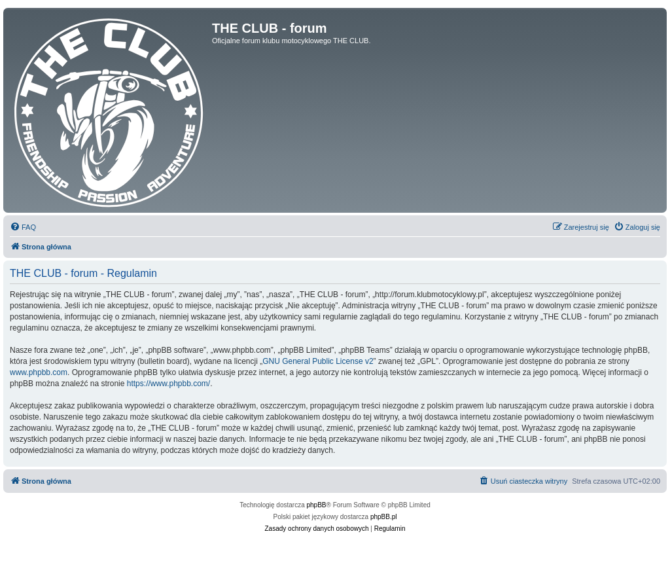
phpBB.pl (383, 516)
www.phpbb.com (38, 372)
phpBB (316, 505)
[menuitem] (23, 227)
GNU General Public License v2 (317, 361)
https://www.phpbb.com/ (168, 383)
